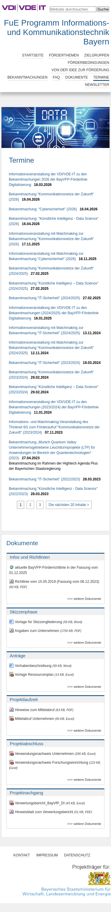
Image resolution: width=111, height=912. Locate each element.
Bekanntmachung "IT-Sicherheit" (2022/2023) (44, 479)
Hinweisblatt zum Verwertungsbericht (50, 812)
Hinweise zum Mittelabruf (41, 710)
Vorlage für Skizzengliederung (45, 622)
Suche (103, 9)
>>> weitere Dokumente (84, 598)
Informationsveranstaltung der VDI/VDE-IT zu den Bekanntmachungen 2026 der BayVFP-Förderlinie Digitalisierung (48, 179)
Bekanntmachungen (27, 77)
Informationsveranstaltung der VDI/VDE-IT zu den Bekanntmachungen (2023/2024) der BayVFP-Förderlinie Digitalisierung (54, 407)
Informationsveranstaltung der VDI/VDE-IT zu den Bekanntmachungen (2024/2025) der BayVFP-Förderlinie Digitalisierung (54, 313)
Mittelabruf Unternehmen (41, 719)
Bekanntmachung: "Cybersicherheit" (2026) (43, 209)
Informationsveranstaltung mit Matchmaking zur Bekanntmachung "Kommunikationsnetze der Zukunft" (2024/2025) (51, 347)
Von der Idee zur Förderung (80, 70)
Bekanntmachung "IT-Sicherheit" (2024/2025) (44, 298)
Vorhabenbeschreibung (40, 666)
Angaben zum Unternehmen (45, 631)
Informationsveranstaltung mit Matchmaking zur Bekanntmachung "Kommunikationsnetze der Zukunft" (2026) (51, 239)
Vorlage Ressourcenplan (41, 675)
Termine (101, 77)
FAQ (56, 77)
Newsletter (97, 85)
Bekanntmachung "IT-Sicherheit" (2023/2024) (44, 363)
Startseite (33, 55)
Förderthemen (64, 55)
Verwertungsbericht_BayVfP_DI (47, 803)
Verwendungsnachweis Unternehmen (52, 754)
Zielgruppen (96, 55)
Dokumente (76, 77)
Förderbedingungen (88, 63)
